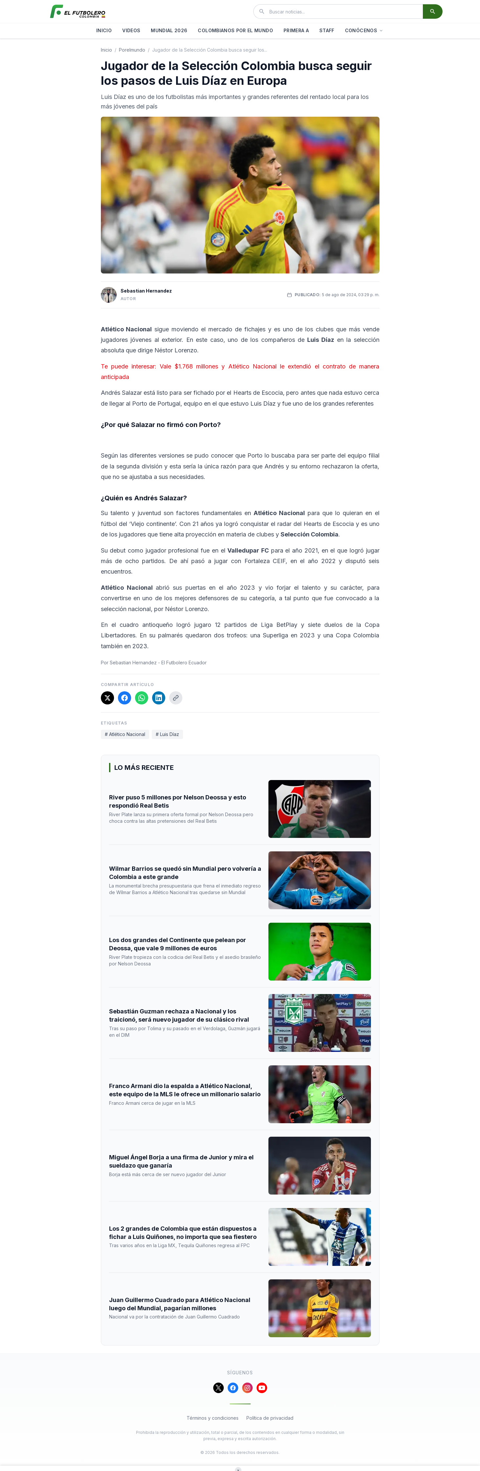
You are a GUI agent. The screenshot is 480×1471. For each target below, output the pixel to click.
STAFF (326, 30)
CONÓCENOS (364, 30)
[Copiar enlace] (175, 697)
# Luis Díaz (167, 734)
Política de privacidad (269, 1418)
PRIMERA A (296, 30)
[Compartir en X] (107, 697)
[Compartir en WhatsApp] (141, 697)
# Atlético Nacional (125, 734)
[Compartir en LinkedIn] (158, 697)
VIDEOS (131, 30)
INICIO (104, 30)
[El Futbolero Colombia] (78, 11)
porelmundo (132, 50)
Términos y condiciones (213, 1418)
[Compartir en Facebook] (124, 697)
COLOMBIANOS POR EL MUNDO (235, 30)
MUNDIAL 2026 (169, 30)
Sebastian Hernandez (146, 291)
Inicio (106, 50)
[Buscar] (433, 11)
